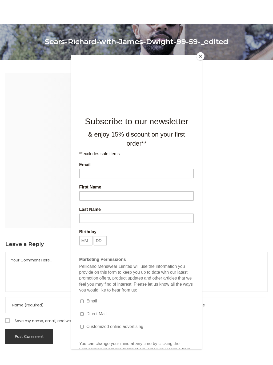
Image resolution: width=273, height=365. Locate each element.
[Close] (200, 56)
